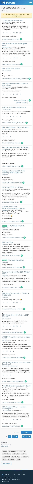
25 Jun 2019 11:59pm (12, 357)
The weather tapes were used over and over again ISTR (15, 132)
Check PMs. (7, 232)
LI (24, 332)
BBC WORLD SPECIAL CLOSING (13, 227)
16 (20, 94)
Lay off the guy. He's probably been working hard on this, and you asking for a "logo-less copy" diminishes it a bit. (16, 155)
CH (24, 357)
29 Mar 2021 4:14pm (10, 39)
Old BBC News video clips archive (14, 107)
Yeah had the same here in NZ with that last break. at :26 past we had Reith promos (14, 322)
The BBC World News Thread (12, 20)
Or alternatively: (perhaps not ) (13, 299)
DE (22, 142)
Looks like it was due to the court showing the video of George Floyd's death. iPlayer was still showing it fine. (15, 27)
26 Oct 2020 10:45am (12, 182)
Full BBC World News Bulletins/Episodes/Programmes (13, 207)
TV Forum (8, 2)
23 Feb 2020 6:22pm (12, 267)
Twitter (5, 474)
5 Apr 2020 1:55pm (11, 255)
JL (22, 166)
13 (13, 419)
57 (20, 302)
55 (13, 302)
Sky (19, 459)
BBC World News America (11, 69)
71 (17, 58)
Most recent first (6, 445)
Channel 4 (7, 456)
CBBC (24, 454)
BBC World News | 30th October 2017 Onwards (15, 316)
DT (21, 64)
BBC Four (13, 451)
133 (20, 32)
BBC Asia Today (8, 242)
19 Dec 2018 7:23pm (11, 402)
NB (22, 221)
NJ (24, 308)
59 (13, 326)
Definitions (6, 481)
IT (23, 182)
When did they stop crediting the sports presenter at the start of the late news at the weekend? (16, 112)
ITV (5, 459)
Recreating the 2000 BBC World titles (15, 147)
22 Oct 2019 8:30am (11, 287)
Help (13, 474)
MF (29, 78)
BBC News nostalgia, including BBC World (14, 44)
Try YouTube (8, 216)
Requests (5, 174)
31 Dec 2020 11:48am (20, 101)
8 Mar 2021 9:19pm (15, 78)
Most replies (4, 446)
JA (25, 381)
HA (21, 426)
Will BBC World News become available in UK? (16, 338)
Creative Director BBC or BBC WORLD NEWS (16, 273)
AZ (21, 287)
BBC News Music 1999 (13, 260)
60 (17, 326)
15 (17, 94)
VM (22, 402)
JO (20, 39)
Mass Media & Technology (10, 366)
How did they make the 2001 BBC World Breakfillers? (16, 363)
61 (20, 326)
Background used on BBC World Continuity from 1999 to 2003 (13, 172)
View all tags (6, 463)
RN (26, 122)
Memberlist (16, 479)
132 (17, 32)
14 (13, 94)
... (10, 32)
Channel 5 (16, 456)
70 (13, 58)
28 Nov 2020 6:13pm (11, 143)
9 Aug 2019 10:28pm (12, 309)
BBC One (22, 451)
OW (24, 237)
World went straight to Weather (12, 91)
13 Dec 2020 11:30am (13, 123)
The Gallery (5, 149)
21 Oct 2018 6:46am (11, 426)
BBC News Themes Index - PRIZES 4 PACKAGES (15, 294)
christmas (25, 456)
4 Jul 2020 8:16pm (11, 221)
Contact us (6, 479)
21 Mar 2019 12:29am (13, 381)
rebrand (12, 459)
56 (17, 302)
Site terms (21, 474)
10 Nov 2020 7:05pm (11, 166)
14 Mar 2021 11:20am (11, 64)
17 (23, 436)
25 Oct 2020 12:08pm (11, 202)
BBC (5, 451)
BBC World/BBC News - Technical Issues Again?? (14, 408)
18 (26, 436)
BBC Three (7, 454)
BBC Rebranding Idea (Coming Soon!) (17, 386)
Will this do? (7, 177)
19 (29, 436)
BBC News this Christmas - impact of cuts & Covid (15, 84)
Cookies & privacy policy (10, 477)
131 (14, 32)
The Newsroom (6, 22)
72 (20, 58)
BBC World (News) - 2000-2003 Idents (15, 127)
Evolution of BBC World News (12, 187)
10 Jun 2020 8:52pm (12, 237)
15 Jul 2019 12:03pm (12, 332)
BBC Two (16, 454)
